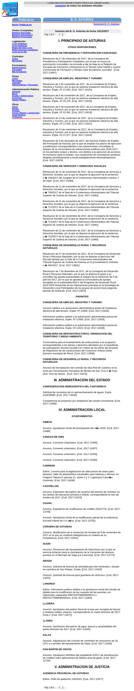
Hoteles (15, 109)
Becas (15, 94)
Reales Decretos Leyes (22, 48)
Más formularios (19, 72)
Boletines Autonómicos (22, 35)
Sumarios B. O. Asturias (106, 24)
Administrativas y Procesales (25, 85)
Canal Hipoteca (19, 115)
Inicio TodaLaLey (22, 24)
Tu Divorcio (17, 117)
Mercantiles (17, 61)
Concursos (17, 98)
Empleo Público (19, 100)
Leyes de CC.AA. (19, 52)
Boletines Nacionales (21, 33)
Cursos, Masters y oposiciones (26, 113)
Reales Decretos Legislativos (25, 50)
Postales (16, 111)
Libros (15, 107)
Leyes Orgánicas (19, 44)
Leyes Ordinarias (19, 46)
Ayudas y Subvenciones (23, 96)
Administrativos (19, 68)
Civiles (15, 59)
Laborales (16, 83)
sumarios (60, 5)
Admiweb (16, 92)
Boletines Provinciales (22, 37)
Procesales (17, 70)
